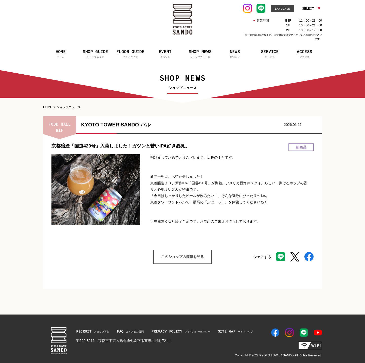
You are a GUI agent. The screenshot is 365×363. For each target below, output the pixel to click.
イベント (165, 53)
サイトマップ (235, 331)
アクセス (304, 53)
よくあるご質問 (130, 331)
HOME (47, 107)
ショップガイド (95, 53)
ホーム (60, 53)
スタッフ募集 (92, 331)
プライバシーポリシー (180, 331)
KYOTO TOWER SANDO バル (116, 124)
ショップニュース (199, 53)
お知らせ (234, 53)
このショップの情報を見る (178, 256)
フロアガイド (130, 53)
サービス (269, 53)
